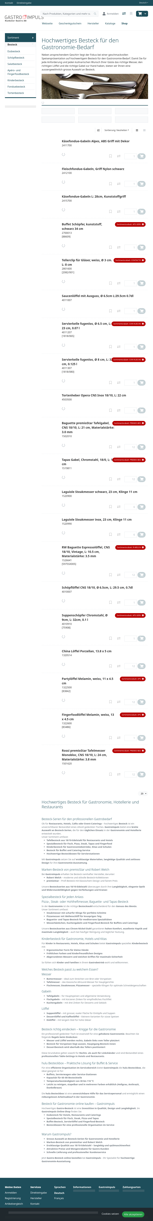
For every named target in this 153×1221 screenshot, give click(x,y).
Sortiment (13, 37)
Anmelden (11, 1192)
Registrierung (13, 1198)
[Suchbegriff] (66, 14)
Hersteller (93, 23)
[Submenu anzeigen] (33, 37)
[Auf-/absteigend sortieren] (98, 130)
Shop (125, 23)
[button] (130, 224)
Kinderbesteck (16, 80)
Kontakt (34, 1203)
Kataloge (110, 23)
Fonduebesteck (16, 86)
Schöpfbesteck (16, 57)
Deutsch (143, 2)
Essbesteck (14, 51)
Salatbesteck (15, 64)
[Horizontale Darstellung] (144, 130)
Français (59, 1198)
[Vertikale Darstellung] (137, 130)
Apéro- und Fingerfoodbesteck (18, 72)
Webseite (47, 23)
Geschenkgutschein (70, 23)
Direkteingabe (38, 1192)
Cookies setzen (110, 1213)
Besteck (20, 44)
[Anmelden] (110, 14)
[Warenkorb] (139, 14)
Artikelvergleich (14, 1203)
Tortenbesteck (16, 93)
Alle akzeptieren (133, 1214)
